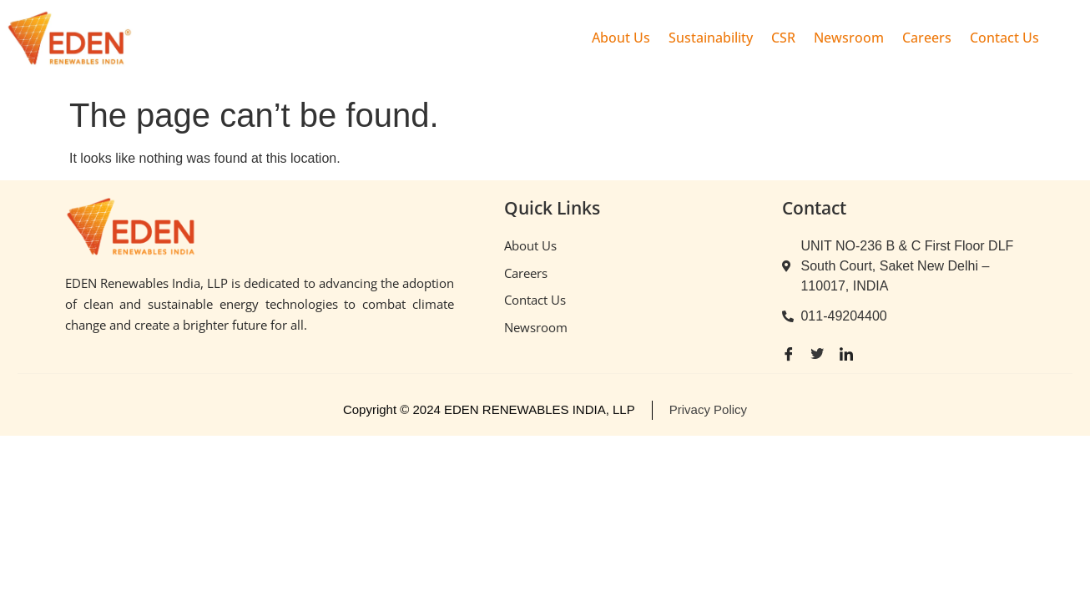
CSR (783, 37)
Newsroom (849, 37)
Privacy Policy (708, 409)
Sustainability (711, 37)
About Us (621, 37)
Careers (926, 37)
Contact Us (1004, 37)
